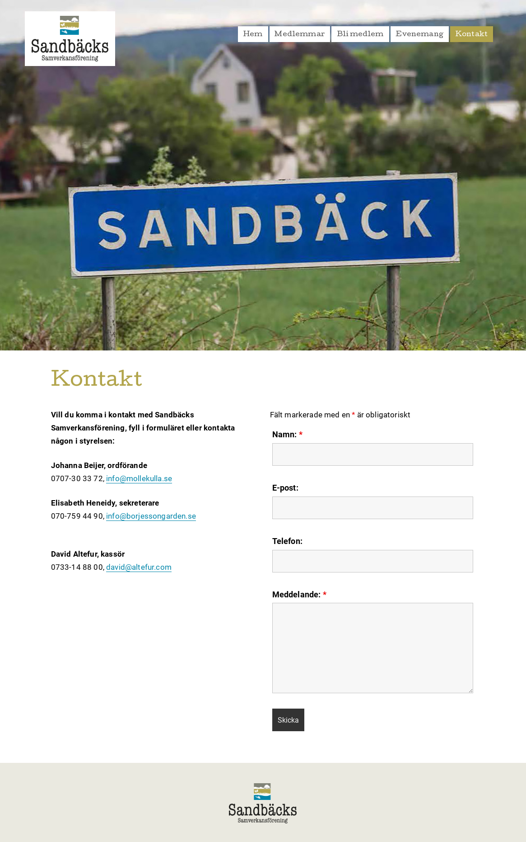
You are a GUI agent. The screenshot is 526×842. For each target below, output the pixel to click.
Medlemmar (300, 34)
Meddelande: (299, 594)
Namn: (287, 434)
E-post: (285, 487)
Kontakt (472, 34)
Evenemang (419, 34)
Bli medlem (360, 34)
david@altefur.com (139, 567)
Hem (253, 34)
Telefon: (287, 541)
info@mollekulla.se (139, 478)
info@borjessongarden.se (151, 515)
